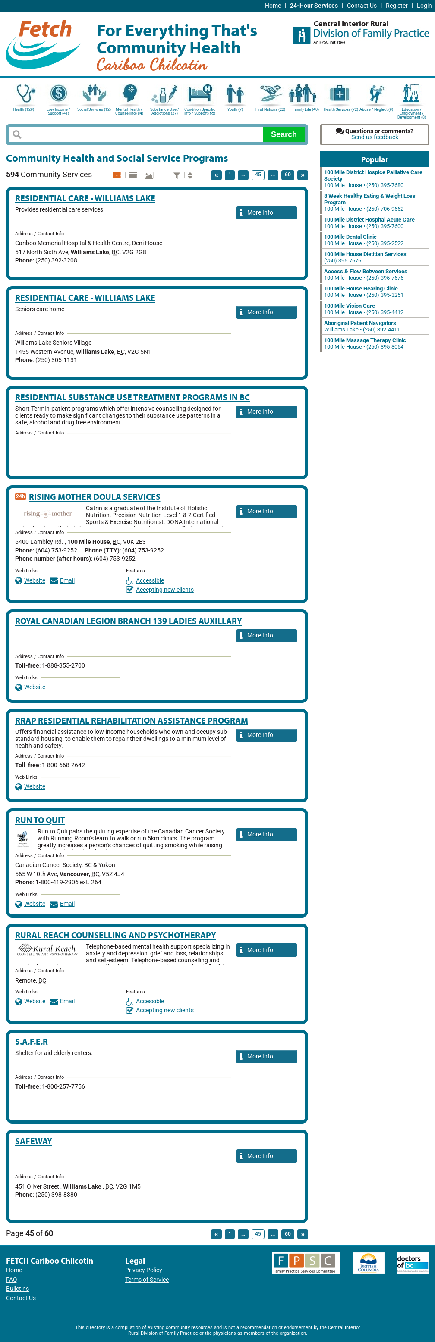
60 (288, 175)
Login (424, 5)
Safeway (33, 1141)
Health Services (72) (341, 109)
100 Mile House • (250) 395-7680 (373, 178)
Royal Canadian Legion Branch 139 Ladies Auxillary (128, 620)
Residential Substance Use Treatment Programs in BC (132, 397)
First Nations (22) (270, 109)
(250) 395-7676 (365, 257)
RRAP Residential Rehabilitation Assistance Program (131, 720)
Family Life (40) (306, 109)
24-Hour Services (314, 5)
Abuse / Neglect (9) (376, 109)
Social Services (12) (94, 109)
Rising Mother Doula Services (95, 496)
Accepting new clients (160, 589)
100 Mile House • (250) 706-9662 (370, 202)
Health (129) (23, 109)
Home (273, 5)
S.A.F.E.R (31, 1041)
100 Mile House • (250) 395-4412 (363, 309)
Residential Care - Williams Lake (85, 198)
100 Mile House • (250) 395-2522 (363, 240)
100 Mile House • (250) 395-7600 (369, 222)
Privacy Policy (143, 1270)
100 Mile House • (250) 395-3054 (365, 343)
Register (397, 5)
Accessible (145, 580)
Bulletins (17, 1288)
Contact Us (362, 5)
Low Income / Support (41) (58, 111)
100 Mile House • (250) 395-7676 (365, 274)
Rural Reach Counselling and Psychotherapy (115, 935)
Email (62, 580)
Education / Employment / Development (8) (411, 112)
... (243, 175)
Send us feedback (374, 137)
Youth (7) (235, 109)
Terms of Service (147, 1279)
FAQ (11, 1279)
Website (30, 580)
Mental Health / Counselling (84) (129, 111)
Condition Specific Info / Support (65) (199, 111)
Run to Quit (40, 820)
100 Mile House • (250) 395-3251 (363, 291)
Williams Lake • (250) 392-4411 (362, 326)
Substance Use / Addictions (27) (164, 111)
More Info (256, 213)
